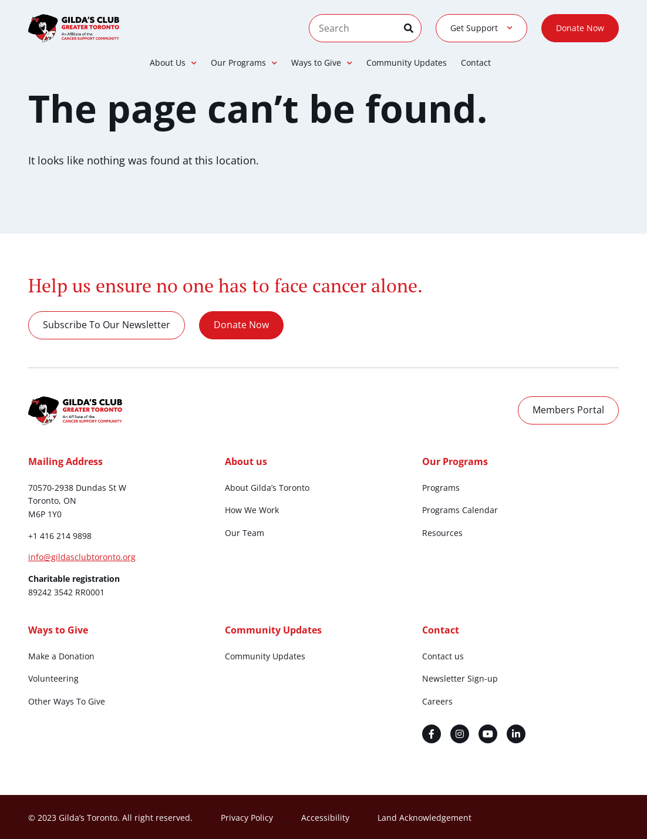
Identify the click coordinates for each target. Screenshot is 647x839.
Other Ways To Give (66, 701)
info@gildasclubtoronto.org (82, 556)
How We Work (252, 509)
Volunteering (53, 678)
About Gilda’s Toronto (267, 487)
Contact (476, 62)
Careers (437, 701)
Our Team (244, 532)
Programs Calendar (460, 509)
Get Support (481, 28)
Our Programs (244, 62)
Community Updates (406, 62)
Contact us (443, 656)
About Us (173, 62)
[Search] (412, 28)
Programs (441, 487)
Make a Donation (61, 656)
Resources (442, 532)
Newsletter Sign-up (460, 678)
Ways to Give (321, 62)
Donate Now (580, 27)
